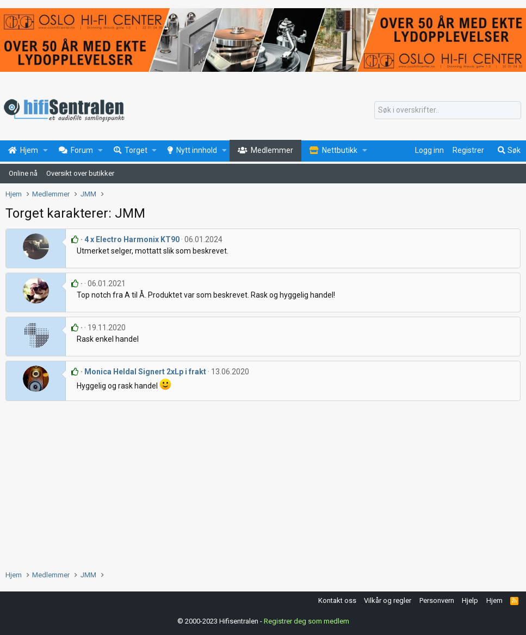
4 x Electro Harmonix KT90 (132, 239)
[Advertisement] (263, 482)
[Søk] (447, 110)
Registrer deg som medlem (306, 621)
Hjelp (470, 600)
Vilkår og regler (387, 600)
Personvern (436, 600)
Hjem (494, 600)
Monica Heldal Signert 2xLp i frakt (145, 371)
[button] (45, 151)
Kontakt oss (337, 600)
